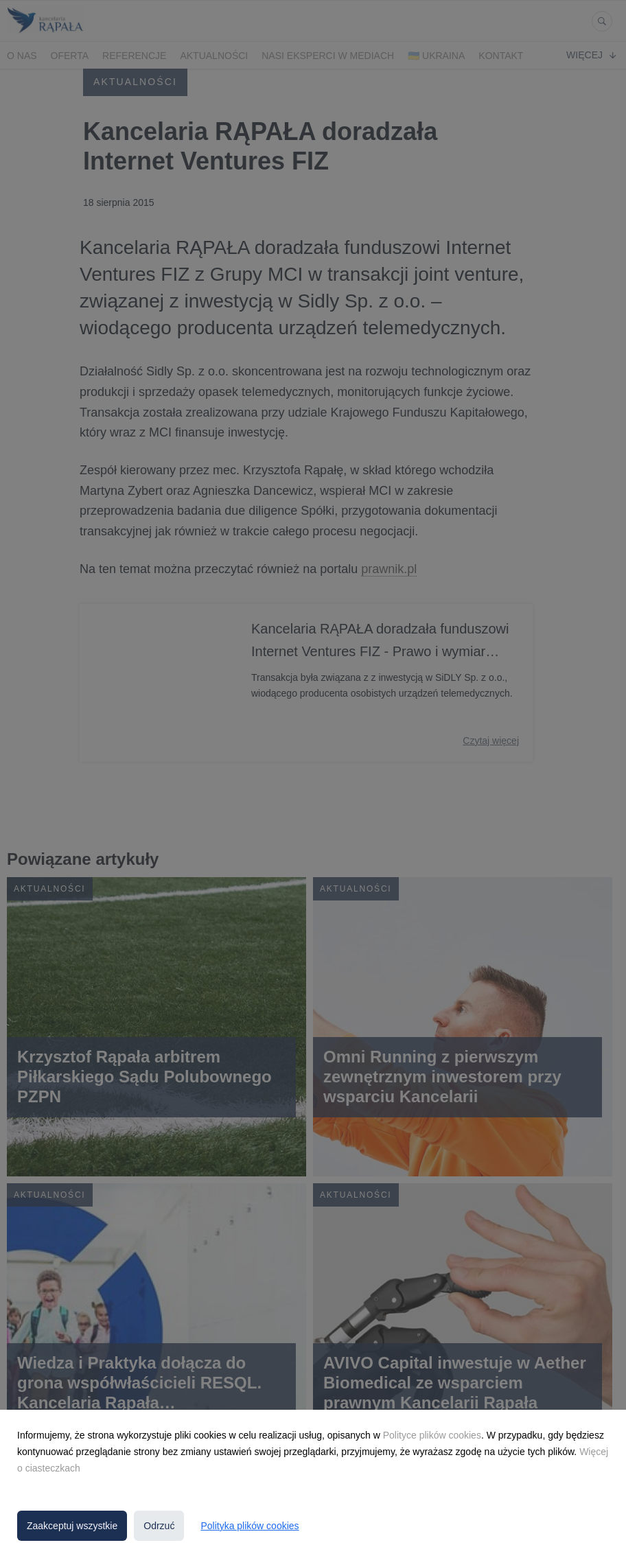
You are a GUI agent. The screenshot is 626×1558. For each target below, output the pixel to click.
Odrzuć (158, 1525)
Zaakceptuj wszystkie (72, 1525)
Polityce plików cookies (432, 1435)
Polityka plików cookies (249, 1525)
